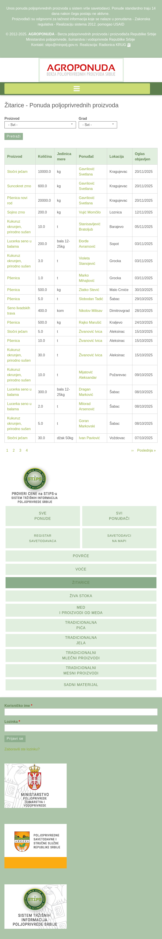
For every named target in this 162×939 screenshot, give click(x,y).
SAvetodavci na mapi (119, 538)
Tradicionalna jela (81, 640)
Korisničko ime (17, 706)
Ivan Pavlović (89, 438)
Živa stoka (81, 596)
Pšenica (13, 278)
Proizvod (12, 118)
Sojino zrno (16, 212)
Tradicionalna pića (81, 625)
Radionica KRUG (112, 45)
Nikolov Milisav (90, 311)
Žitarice (81, 582)
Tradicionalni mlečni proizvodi (81, 655)
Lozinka (11, 722)
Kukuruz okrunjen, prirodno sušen (19, 226)
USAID (118, 24)
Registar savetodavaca (42, 538)
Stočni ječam (17, 171)
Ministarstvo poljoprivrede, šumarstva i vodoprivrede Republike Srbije (80, 39)
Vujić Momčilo (90, 212)
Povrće (81, 556)
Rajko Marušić (90, 322)
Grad (83, 118)
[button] (77, 88)
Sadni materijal (81, 685)
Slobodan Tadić (91, 299)
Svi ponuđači (119, 515)
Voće (81, 569)
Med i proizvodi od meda (81, 610)
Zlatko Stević (89, 290)
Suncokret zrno (19, 186)
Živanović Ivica (90, 331)
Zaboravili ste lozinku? (22, 749)
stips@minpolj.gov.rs (61, 45)
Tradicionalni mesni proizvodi (80, 670)
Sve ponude (42, 515)
